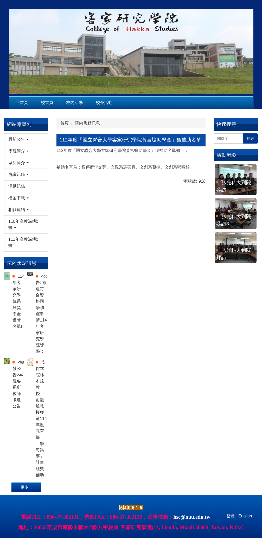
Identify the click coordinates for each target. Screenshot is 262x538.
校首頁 (47, 102)
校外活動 (104, 102)
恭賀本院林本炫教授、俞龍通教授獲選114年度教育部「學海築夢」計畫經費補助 (41, 418)
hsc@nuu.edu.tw (191, 517)
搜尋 (250, 138)
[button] (26, 139)
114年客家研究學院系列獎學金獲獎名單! (18, 301)
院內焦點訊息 (87, 123)
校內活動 (74, 102)
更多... (26, 487)
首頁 (64, 123)
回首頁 (22, 102)
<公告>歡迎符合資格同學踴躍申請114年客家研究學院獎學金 (41, 314)
